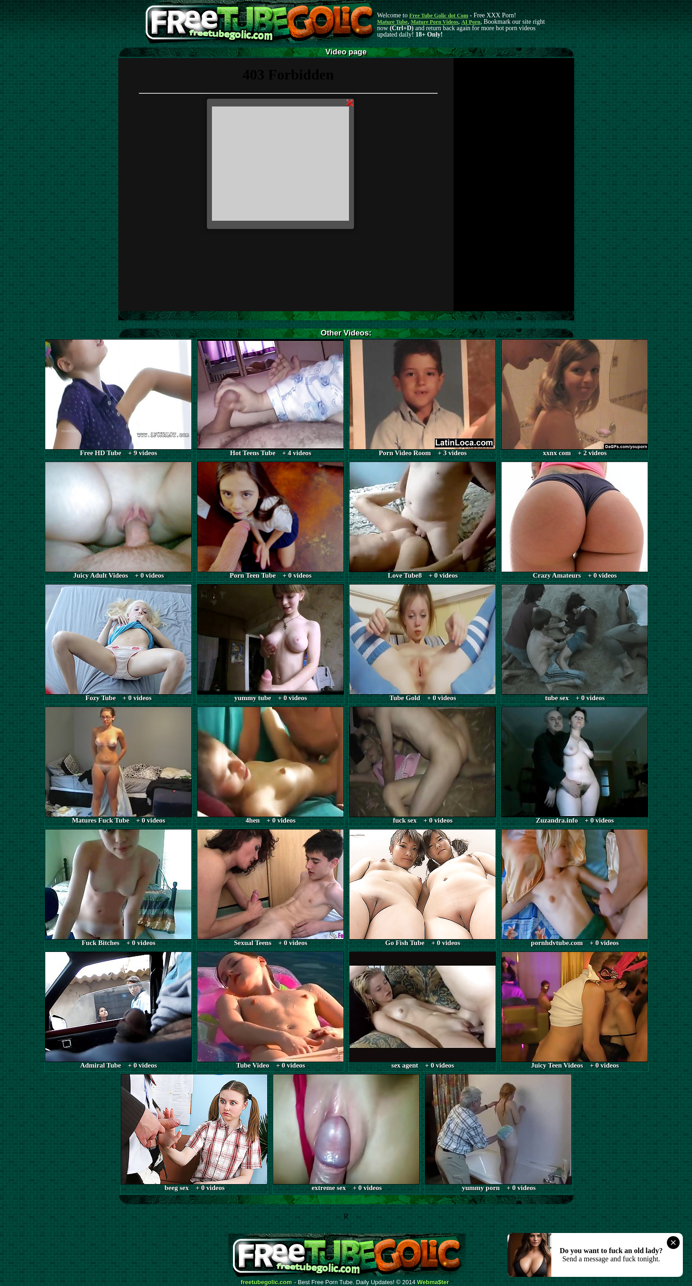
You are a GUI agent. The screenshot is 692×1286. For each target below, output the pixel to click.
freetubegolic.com (266, 1282)
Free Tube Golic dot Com (438, 15)
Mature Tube (392, 22)
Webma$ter (433, 1282)
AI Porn (471, 22)
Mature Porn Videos (434, 22)
